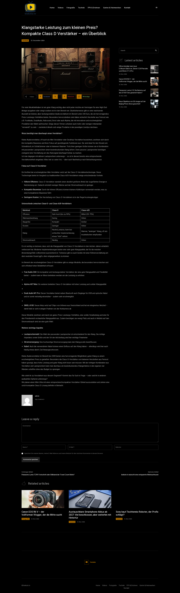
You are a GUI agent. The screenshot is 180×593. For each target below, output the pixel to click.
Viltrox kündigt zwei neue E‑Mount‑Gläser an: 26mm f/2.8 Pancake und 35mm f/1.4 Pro (133, 68)
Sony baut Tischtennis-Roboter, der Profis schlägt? (134, 513)
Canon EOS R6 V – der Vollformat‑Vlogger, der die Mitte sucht (133, 80)
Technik (25, 40)
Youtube (93, 562)
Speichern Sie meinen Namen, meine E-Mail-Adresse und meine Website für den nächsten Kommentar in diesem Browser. (63, 453)
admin (37, 396)
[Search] (155, 50)
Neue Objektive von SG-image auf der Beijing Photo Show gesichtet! (132, 102)
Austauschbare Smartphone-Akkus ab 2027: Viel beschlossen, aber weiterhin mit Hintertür (88, 514)
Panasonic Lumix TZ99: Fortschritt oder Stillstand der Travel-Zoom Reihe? (48, 475)
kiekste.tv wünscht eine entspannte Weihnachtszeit (139, 475)
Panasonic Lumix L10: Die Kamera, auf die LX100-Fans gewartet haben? (132, 91)
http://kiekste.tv (39, 399)
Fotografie (25, 519)
